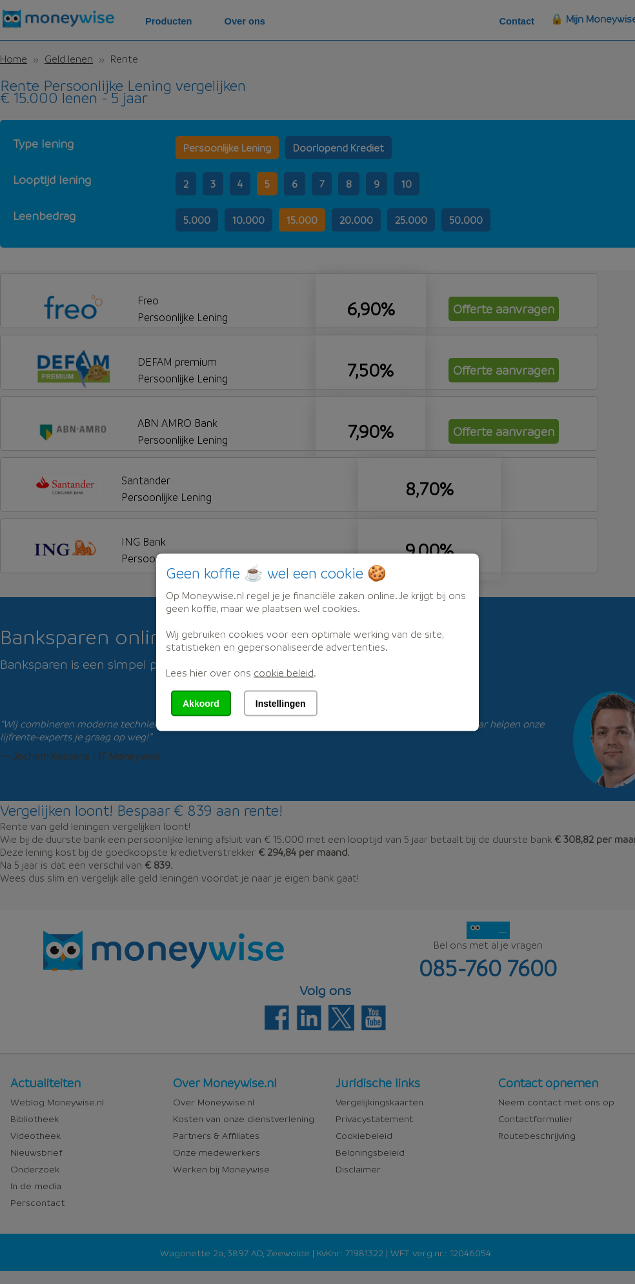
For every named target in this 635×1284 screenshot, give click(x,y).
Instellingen (281, 703)
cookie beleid (284, 672)
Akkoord (201, 703)
